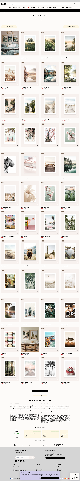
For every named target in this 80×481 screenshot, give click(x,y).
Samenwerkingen (38, 470)
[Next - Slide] (69, 434)
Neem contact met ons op (60, 467)
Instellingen (30, 478)
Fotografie (9, 12)
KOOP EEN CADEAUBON (55, 457)
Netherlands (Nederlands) (15, 478)
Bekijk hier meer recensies (40, 440)
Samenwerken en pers (39, 469)
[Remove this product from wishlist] (18, 54)
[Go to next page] (46, 395)
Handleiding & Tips (16, 466)
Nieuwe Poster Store (39, 467)
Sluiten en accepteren (49, 478)
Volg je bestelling (59, 466)
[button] (74, 476)
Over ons (37, 466)
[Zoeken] (69, 4)
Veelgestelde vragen (59, 469)
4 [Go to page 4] (41, 395)
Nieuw (14, 469)
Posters (5, 12)
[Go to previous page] (34, 395)
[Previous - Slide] (23, 434)
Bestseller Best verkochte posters (19, 467)
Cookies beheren (59, 470)
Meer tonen (40, 390)
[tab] (72, 4)
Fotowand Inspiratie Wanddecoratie (19, 470)
